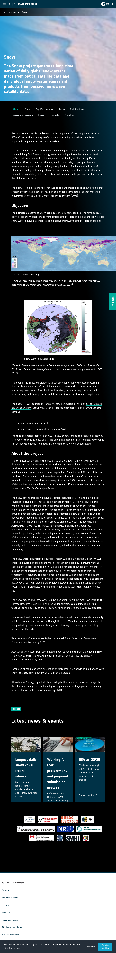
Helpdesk (6, 912)
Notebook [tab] (70, 115)
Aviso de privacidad (10, 934)
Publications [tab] (77, 109)
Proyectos (15, 12)
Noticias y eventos (10, 897)
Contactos (6, 905)
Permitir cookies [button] (105, 946)
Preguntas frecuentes (11, 920)
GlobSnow (90, 558)
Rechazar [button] (91, 947)
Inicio (5, 12)
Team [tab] (62, 109)
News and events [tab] (23, 115)
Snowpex (53, 488)
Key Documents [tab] (44, 109)
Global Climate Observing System (52, 195)
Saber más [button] (14, 948)
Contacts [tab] (54, 115)
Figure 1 (69, 501)
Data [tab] (27, 109)
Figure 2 (37, 562)
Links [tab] (41, 115)
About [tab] (16, 109)
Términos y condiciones (12, 927)
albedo (67, 158)
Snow (24, 12)
